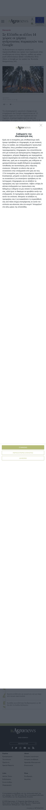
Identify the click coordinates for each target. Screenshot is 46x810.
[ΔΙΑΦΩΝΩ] (42, 126)
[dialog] (23, 404)
